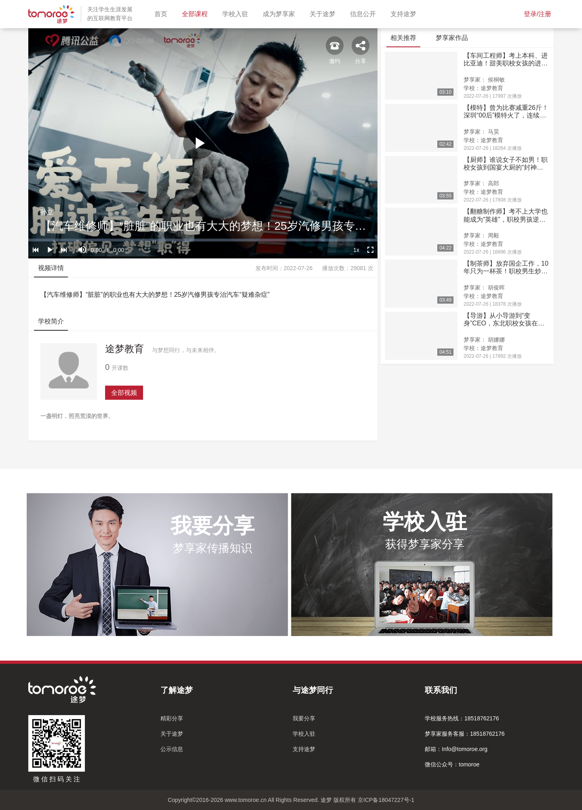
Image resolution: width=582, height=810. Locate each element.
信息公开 (364, 13)
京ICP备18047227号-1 (386, 800)
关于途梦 (324, 13)
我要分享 (304, 718)
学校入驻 (236, 13)
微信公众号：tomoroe (452, 764)
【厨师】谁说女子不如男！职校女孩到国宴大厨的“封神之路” (506, 163)
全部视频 (124, 392)
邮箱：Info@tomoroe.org (456, 749)
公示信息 (171, 749)
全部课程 (196, 13)
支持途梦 (405, 13)
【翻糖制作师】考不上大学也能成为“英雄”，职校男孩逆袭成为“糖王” (506, 215)
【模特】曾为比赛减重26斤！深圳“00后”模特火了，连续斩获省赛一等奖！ (506, 111)
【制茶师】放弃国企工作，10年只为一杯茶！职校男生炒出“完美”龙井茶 (506, 267)
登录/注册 (537, 13)
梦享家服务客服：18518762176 (465, 733)
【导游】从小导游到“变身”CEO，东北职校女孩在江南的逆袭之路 (504, 319)
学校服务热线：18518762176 (462, 718)
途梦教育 (124, 348)
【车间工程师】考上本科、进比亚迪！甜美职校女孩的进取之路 (506, 59)
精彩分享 (171, 718)
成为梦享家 (280, 13)
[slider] (202, 240)
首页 (162, 13)
